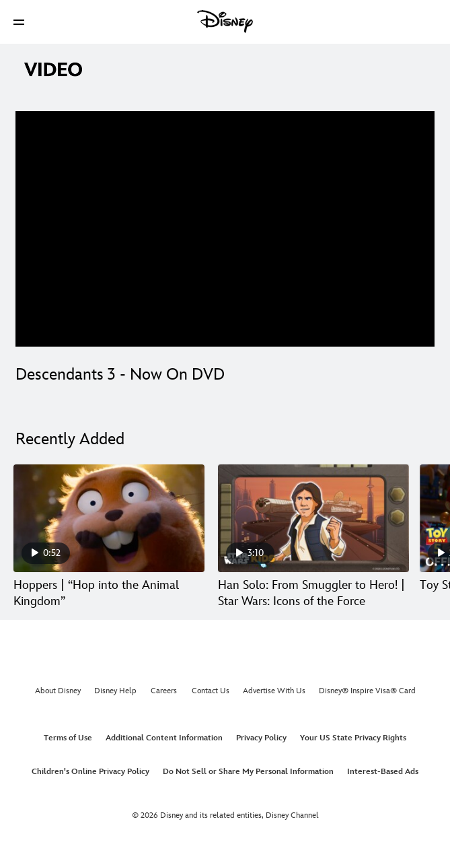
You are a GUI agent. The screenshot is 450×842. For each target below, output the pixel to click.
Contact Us (210, 691)
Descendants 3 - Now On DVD (120, 374)
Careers (164, 691)
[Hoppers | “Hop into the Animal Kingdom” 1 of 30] (108, 518)
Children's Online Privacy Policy (90, 772)
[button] (19, 22)
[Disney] (225, 21)
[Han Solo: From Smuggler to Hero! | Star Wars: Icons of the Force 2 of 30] (313, 518)
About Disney (58, 691)
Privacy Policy (261, 738)
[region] (225, 229)
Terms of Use (68, 738)
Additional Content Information (164, 738)
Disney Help (115, 691)
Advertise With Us (274, 691)
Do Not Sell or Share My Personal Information (248, 772)
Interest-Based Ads (382, 772)
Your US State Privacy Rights (353, 738)
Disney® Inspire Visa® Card (367, 691)
